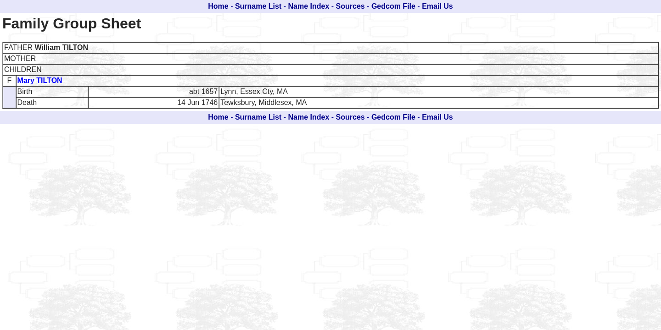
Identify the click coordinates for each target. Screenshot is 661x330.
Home (218, 6)
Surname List (258, 6)
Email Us (437, 6)
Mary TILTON (39, 80)
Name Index (309, 6)
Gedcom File (393, 6)
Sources (350, 6)
